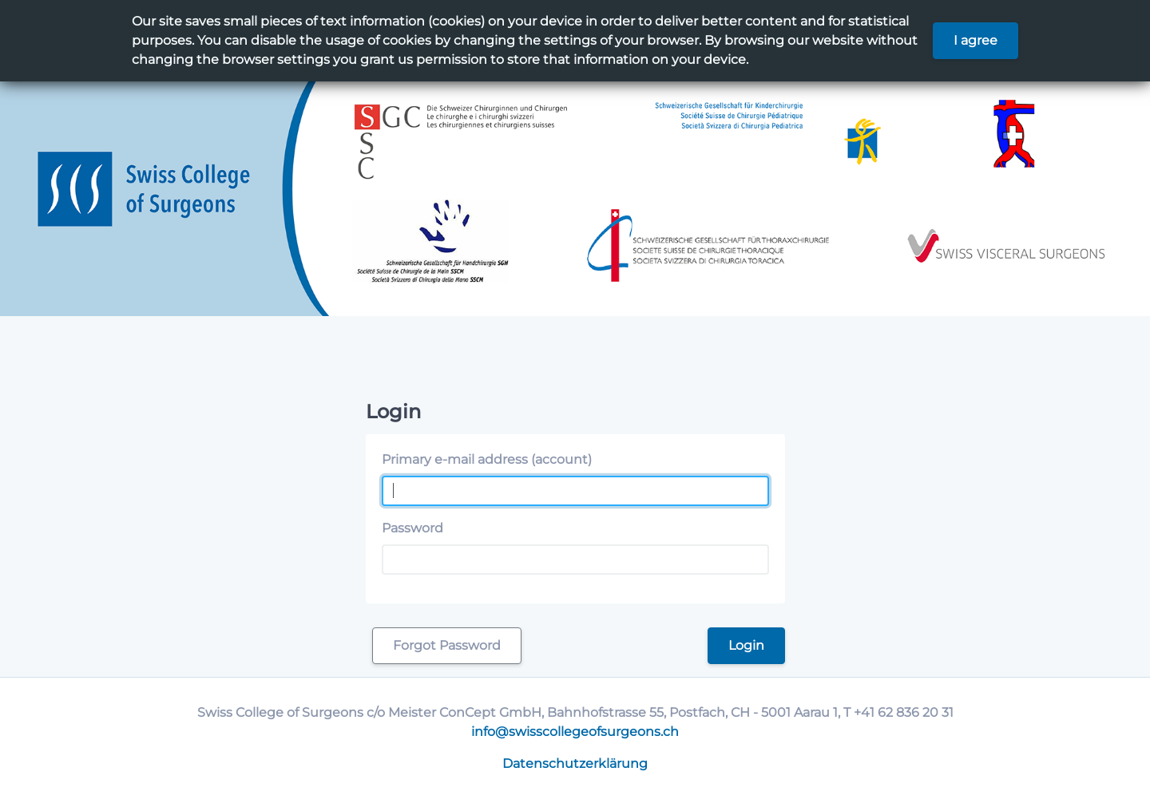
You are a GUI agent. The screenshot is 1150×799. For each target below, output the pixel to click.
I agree (975, 40)
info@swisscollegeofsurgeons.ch (575, 731)
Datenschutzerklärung (575, 763)
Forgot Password (447, 645)
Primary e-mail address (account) (487, 459)
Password (412, 528)
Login (746, 645)
